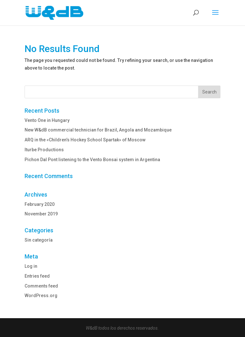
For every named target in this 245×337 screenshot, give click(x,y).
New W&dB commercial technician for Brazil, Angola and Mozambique (98, 129)
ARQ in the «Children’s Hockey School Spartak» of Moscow (85, 139)
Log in (31, 266)
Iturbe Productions (44, 149)
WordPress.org (41, 295)
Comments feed (41, 285)
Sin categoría (39, 240)
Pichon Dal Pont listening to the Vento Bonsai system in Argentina (92, 159)
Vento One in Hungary (47, 120)
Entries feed (37, 276)
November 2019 (41, 213)
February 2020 (40, 204)
